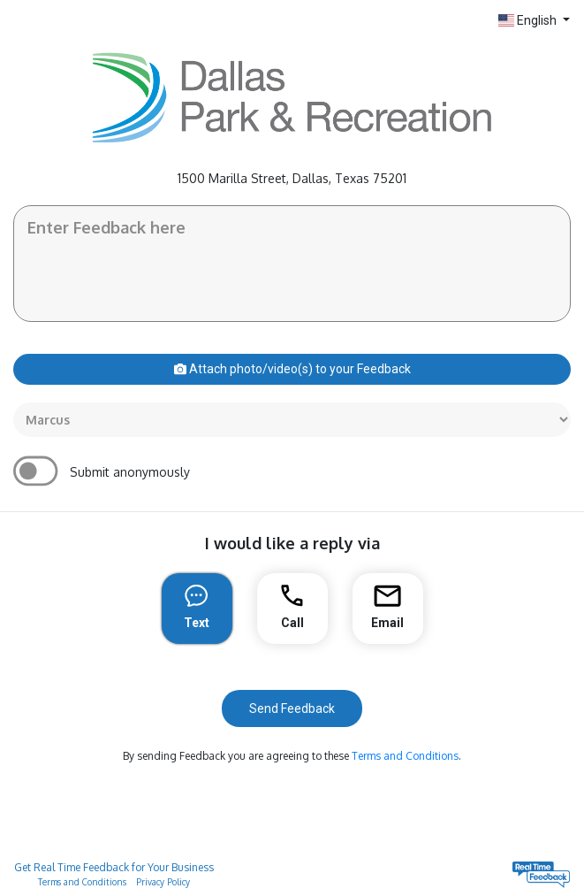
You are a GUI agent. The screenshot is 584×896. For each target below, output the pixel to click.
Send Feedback (292, 708)
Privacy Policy (163, 882)
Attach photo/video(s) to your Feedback (292, 369)
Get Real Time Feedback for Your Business (114, 867)
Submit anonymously (130, 471)
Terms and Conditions (405, 755)
